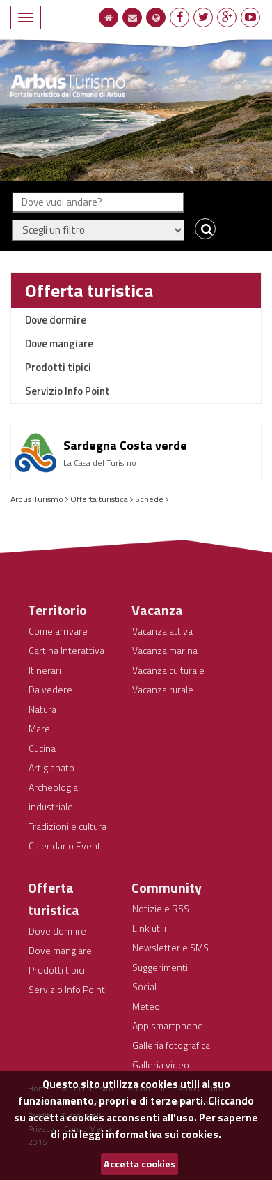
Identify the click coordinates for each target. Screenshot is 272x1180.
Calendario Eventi (66, 845)
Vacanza (157, 610)
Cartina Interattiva (66, 650)
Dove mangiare (59, 343)
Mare (39, 728)
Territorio (57, 610)
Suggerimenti (160, 967)
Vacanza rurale (162, 689)
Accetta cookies (139, 1164)
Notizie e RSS (160, 908)
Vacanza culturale (168, 670)
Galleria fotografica (171, 1045)
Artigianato (51, 767)
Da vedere (50, 689)
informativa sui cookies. (163, 1134)
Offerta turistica (89, 290)
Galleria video (160, 1064)
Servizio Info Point (67, 391)
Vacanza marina (165, 650)
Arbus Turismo (36, 499)
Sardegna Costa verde (125, 445)
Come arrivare (58, 630)
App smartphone (167, 1025)
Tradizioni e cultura (67, 826)
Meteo (146, 1006)
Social (144, 986)
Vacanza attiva (162, 630)
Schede (149, 499)
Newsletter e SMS (170, 947)
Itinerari (45, 670)
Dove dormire (55, 320)
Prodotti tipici (58, 367)
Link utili (149, 928)
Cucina (42, 748)
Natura (42, 709)
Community (166, 887)
